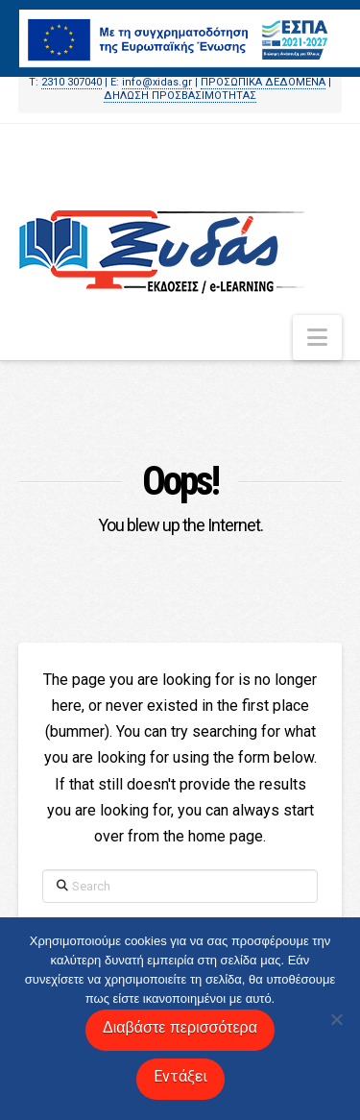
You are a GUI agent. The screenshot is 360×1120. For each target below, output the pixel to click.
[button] (317, 337)
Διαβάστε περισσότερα (180, 1027)
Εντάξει (180, 1076)
